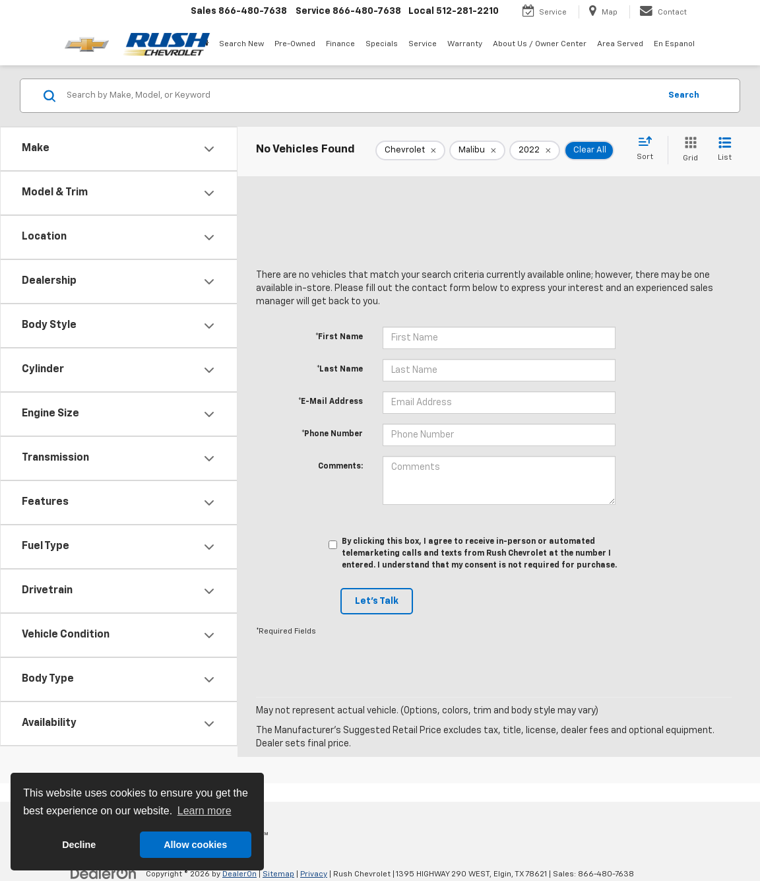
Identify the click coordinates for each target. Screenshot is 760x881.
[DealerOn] (103, 873)
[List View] (725, 150)
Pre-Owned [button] (294, 44)
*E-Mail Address (330, 402)
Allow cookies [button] (195, 844)
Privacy (313, 874)
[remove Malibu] (477, 150)
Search (683, 95)
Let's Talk (376, 601)
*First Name (339, 337)
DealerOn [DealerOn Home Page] (239, 874)
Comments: (340, 467)
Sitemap (278, 874)
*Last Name (340, 370)
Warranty (464, 44)
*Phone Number (332, 434)
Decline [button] (79, 844)
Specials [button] (381, 44)
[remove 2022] (534, 150)
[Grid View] (688, 150)
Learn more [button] (204, 810)
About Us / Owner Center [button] (539, 44)
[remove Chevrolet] (410, 150)
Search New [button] (241, 44)
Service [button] (422, 44)
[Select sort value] (649, 149)
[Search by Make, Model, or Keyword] (361, 96)
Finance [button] (340, 44)
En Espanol (674, 44)
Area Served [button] (620, 44)
